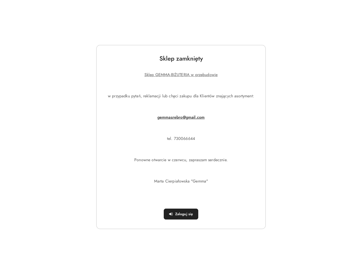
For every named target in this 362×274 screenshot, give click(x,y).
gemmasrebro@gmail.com (181, 117)
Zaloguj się (181, 214)
